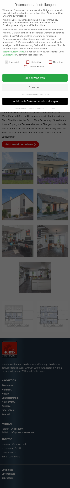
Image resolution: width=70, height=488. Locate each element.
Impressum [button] (50, 111)
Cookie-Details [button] (21, 111)
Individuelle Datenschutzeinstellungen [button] (35, 104)
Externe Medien (34, 69)
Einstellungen (9, 57)
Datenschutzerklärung (13, 54)
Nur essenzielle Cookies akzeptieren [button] (35, 97)
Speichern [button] (35, 90)
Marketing (56, 65)
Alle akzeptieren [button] (35, 81)
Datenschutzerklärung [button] (36, 111)
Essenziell (12, 65)
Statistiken (34, 65)
